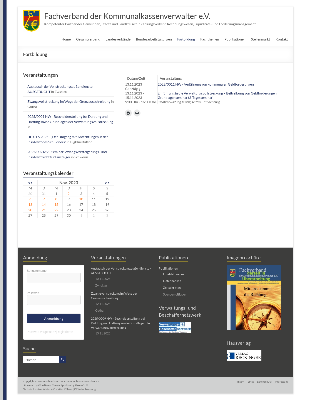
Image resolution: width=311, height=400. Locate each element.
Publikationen (235, 39)
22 (56, 210)
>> (107, 182)
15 (56, 204)
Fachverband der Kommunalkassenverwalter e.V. (127, 16)
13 (30, 204)
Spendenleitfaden (175, 294)
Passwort (33, 293)
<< (30, 182)
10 (81, 199)
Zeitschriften (172, 287)
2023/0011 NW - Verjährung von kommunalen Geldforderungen (206, 84)
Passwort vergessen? (41, 332)
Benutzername (37, 270)
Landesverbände (118, 39)
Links (251, 381)
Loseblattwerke (173, 274)
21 (44, 210)
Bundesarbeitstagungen (154, 39)
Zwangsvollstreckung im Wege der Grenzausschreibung (68, 101)
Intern (240, 381)
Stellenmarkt (260, 39)
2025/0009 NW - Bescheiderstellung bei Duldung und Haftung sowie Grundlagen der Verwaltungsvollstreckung (120, 323)
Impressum (281, 381)
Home (66, 39)
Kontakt (282, 39)
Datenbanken (172, 281)
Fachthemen (209, 39)
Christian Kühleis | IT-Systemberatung (74, 389)
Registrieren (65, 332)
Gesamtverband (88, 39)
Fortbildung (186, 39)
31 (44, 193)
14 (44, 204)
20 (30, 210)
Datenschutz (264, 381)
